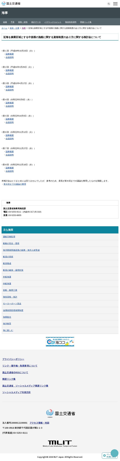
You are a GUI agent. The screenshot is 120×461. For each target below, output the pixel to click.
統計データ (36, 22)
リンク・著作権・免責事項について (19, 365)
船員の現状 (8, 257)
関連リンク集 (85, 22)
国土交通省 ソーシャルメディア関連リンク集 (25, 385)
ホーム (4, 28)
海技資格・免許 (10, 297)
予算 (12, 22)
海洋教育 (7, 323)
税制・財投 (23, 22)
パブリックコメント (52, 22)
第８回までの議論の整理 (15, 184)
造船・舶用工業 (10, 290)
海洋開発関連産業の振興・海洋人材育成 (21, 250)
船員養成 (7, 263)
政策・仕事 (14, 28)
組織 (5, 22)
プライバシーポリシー (13, 359)
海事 (24, 28)
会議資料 (10, 57)
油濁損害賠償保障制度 (13, 310)
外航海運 (7, 277)
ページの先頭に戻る (111, 455)
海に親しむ (8, 330)
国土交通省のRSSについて (15, 372)
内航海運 (7, 283)
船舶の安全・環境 (11, 243)
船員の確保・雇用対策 (13, 270)
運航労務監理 (9, 237)
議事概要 (10, 54)
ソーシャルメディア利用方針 (16, 392)
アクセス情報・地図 (39, 422)
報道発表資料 (70, 22)
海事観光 (7, 317)
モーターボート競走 (12, 303)
